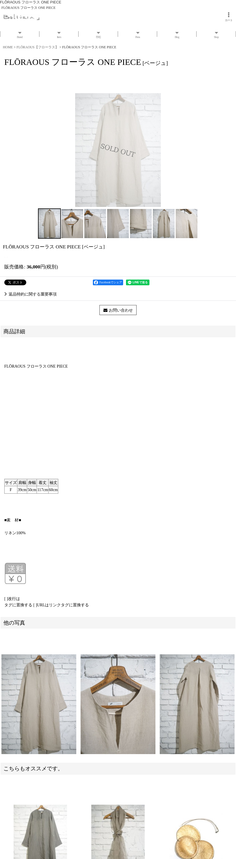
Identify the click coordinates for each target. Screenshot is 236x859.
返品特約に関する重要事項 (30, 294)
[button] (49, 223)
